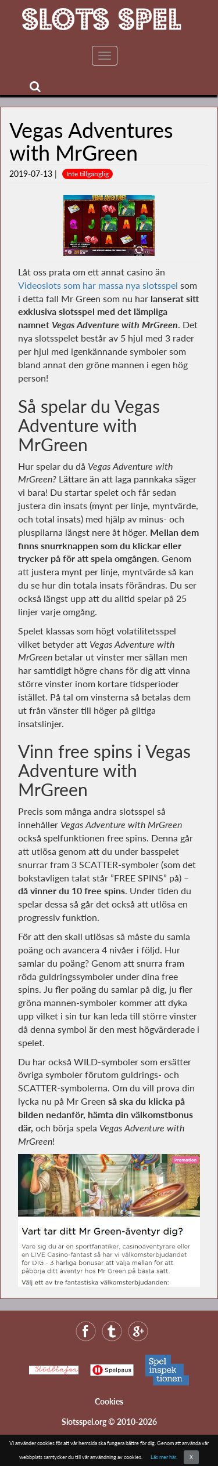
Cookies (109, 1401)
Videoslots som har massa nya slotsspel (98, 285)
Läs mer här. (164, 1457)
